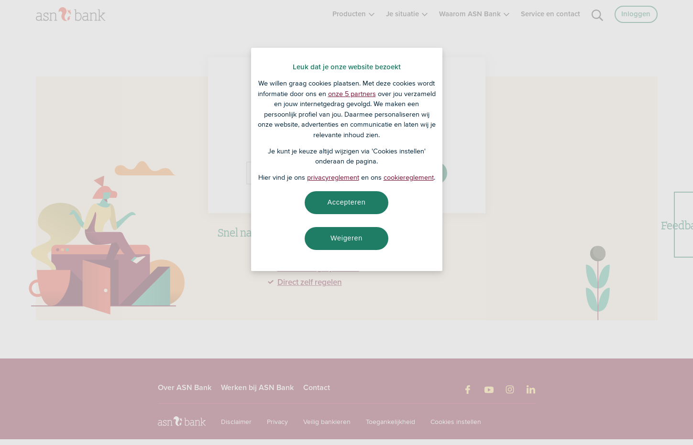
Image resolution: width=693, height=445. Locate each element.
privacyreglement (333, 177)
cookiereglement (409, 177)
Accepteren (347, 202)
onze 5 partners (352, 94)
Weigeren (346, 238)
